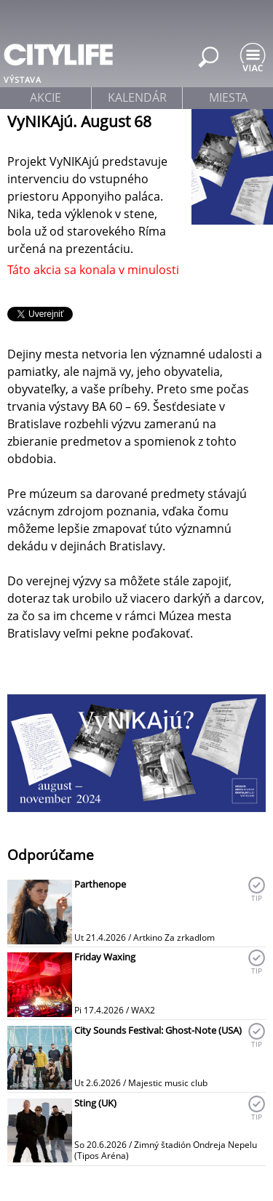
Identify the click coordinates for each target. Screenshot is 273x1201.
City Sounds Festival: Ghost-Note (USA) (158, 1030)
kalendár (137, 97)
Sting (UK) (95, 1102)
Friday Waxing (104, 956)
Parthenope (100, 884)
